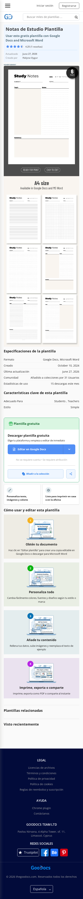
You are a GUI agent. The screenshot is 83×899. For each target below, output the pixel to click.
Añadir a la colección (35, 473)
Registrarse (69, 6)
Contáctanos (41, 813)
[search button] (76, 17)
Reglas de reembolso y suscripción (41, 789)
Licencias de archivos (41, 767)
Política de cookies (41, 784)
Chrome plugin (41, 808)
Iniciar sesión (45, 5)
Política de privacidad (41, 778)
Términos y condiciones (41, 773)
